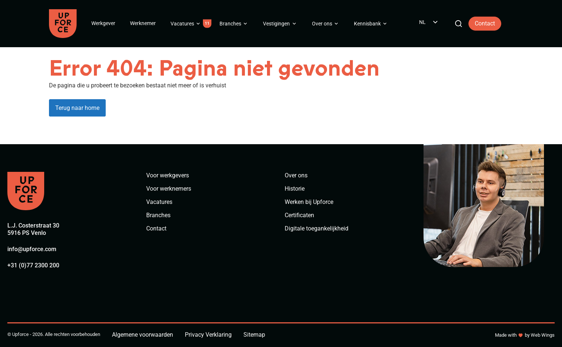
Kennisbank (367, 24)
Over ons (322, 24)
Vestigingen (276, 24)
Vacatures (182, 24)
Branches (230, 24)
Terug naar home (77, 107)
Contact (485, 23)
